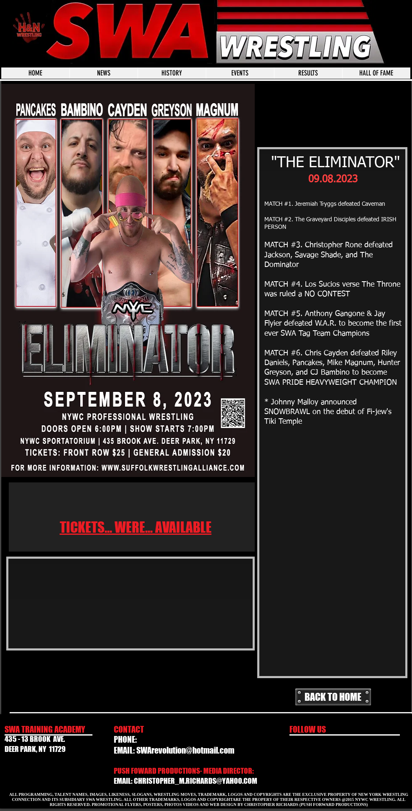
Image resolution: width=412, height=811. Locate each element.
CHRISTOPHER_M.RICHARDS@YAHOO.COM (195, 780)
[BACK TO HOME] (333, 697)
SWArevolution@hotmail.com (185, 750)
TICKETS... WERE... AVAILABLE (136, 527)
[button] (240, 73)
